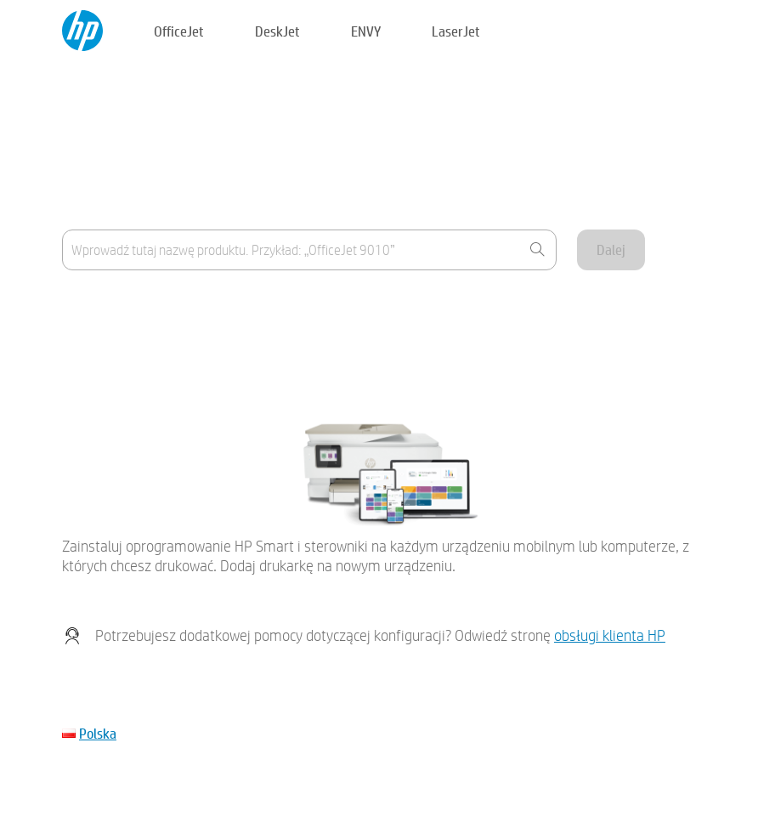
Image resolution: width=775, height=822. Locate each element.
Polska (97, 733)
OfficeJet (179, 31)
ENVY (366, 31)
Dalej (611, 249)
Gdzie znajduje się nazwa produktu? (157, 306)
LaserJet (456, 31)
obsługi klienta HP (609, 635)
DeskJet (277, 31)
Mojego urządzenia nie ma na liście (155, 347)
